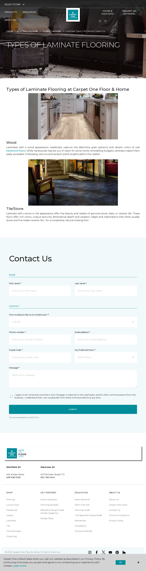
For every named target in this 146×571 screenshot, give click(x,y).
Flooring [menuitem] (10, 499)
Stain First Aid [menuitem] (82, 505)
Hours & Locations (107, 12)
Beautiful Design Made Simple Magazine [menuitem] (52, 511)
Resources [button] (29, 12)
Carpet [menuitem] (9, 515)
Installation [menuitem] (80, 526)
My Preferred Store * (85, 350)
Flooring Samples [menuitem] (49, 505)
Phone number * (17, 332)
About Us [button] (10, 20)
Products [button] (11, 12)
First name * (15, 283)
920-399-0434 (47, 477)
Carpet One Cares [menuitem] (118, 505)
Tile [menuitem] (8, 526)
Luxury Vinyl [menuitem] (12, 505)
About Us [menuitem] (113, 499)
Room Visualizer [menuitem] (48, 499)
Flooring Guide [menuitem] (82, 510)
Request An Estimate (129, 12)
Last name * (81, 283)
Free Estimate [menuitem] (13, 531)
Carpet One (12, 31)
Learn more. (20, 565)
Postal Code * (15, 350)
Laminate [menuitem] (11, 520)
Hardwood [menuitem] (11, 510)
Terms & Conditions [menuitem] (119, 515)
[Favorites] (105, 21)
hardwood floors (16, 150)
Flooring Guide (30, 31)
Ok (120, 562)
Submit (73, 409)
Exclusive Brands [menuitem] (83, 531)
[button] (100, 21)
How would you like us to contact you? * (29, 315)
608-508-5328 (13, 477)
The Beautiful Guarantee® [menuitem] (88, 515)
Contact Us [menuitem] (114, 510)
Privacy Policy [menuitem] (116, 520)
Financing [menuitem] (11, 536)
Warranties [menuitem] (80, 520)
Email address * (82, 332)
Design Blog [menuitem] (46, 518)
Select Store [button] (12, 4)
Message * (14, 368)
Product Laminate (51, 31)
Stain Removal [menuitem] (82, 499)
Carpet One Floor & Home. (26, 552)
